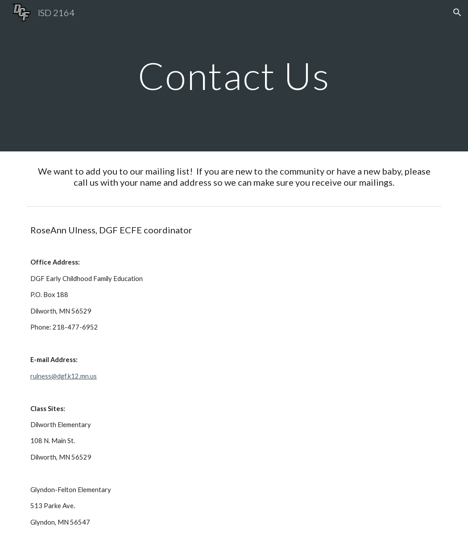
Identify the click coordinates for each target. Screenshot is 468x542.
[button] (457, 12)
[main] (234, 75)
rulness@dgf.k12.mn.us (63, 376)
